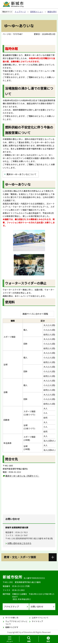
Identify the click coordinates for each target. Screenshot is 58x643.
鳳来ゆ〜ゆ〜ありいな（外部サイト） (22, 475)
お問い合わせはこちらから (19, 543)
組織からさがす (11, 627)
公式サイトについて (40, 617)
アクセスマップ (11, 606)
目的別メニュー (36, 11)
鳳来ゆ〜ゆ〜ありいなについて (21, 174)
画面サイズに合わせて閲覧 (35, 313)
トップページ (20, 11)
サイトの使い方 (11, 617)
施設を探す (52, 11)
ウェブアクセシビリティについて (16, 622)
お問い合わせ (37, 606)
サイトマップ (37, 621)
